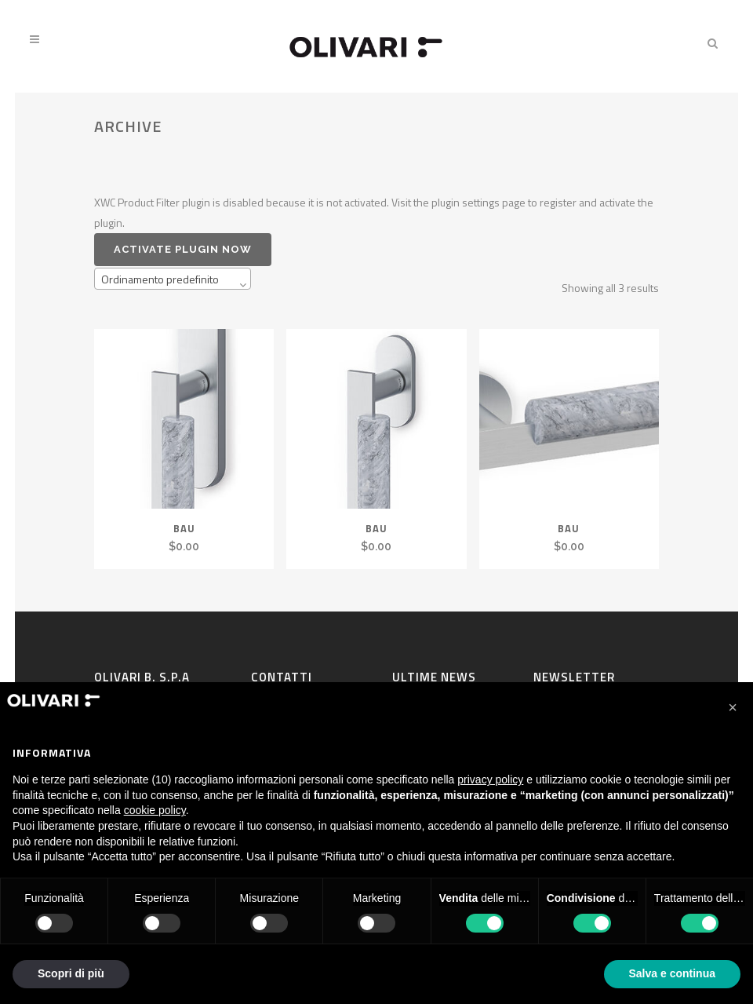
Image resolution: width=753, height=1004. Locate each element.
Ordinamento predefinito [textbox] (160, 279)
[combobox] (172, 279)
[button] (732, 707)
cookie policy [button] (155, 810)
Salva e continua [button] (672, 973)
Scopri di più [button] (71, 973)
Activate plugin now (183, 249)
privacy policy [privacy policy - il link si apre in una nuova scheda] (490, 779)
